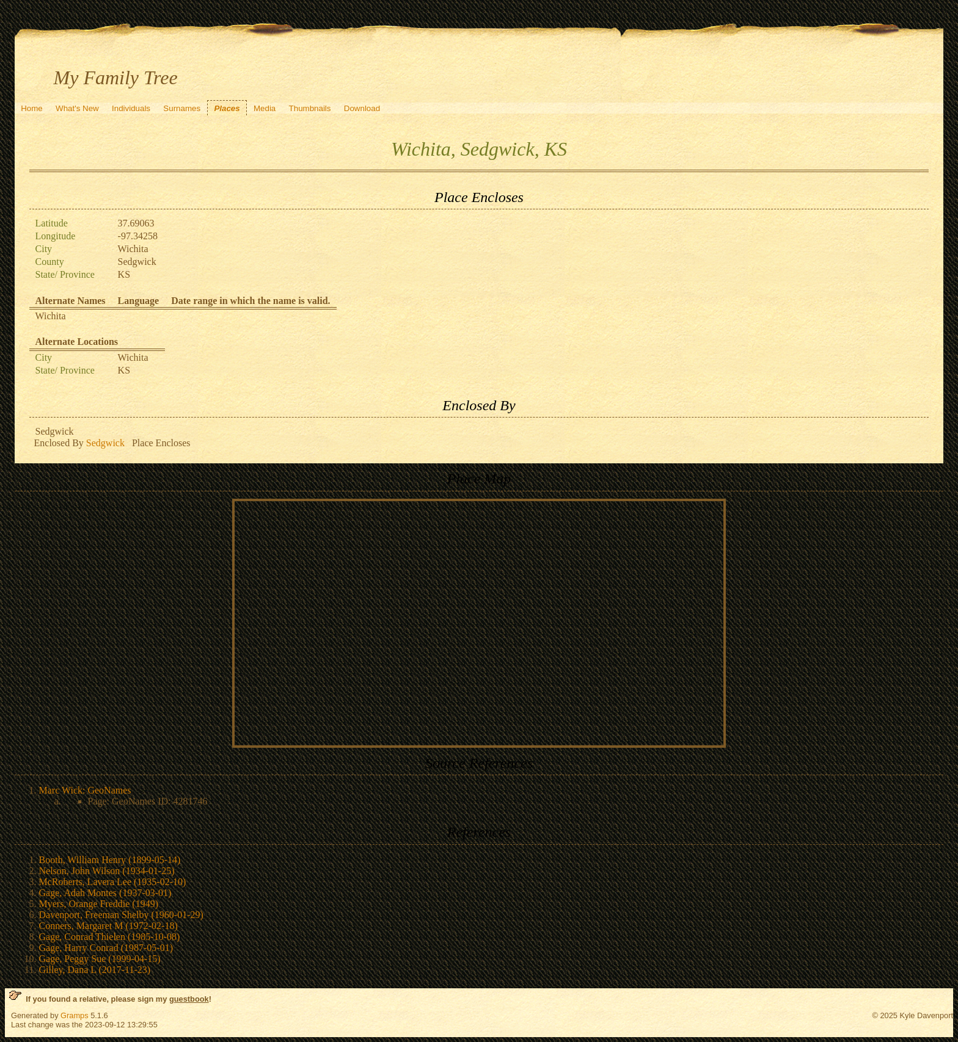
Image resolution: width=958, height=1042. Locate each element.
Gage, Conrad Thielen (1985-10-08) (109, 937)
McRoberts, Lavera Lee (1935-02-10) (112, 882)
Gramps (74, 1015)
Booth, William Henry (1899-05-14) (110, 860)
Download (362, 108)
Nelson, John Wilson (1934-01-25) (107, 871)
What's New (77, 108)
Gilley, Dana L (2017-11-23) (95, 969)
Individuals (131, 108)
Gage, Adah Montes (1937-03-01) (105, 893)
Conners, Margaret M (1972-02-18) (108, 926)
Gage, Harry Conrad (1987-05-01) (106, 948)
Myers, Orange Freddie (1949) (99, 904)
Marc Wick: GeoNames (85, 790)
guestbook (189, 999)
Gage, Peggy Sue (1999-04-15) (100, 958)
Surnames (181, 108)
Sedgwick (105, 443)
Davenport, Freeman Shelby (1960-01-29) (121, 915)
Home (32, 108)
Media (265, 108)
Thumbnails (310, 108)
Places (227, 108)
